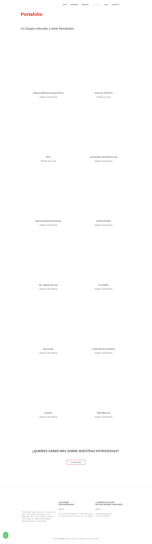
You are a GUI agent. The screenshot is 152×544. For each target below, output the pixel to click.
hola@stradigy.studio (103, 514)
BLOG (106, 4)
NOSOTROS (74, 4)
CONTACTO (115, 4)
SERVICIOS (85, 4)
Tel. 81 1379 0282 (102, 516)
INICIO (65, 4)
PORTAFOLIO (96, 4)
